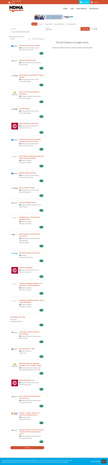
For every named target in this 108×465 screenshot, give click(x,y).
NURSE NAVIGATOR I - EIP (26, 380)
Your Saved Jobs (71, 24)
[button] (94, 29)
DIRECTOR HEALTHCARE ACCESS (29, 123)
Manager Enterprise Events (27, 60)
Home (65, 9)
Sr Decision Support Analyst (27, 202)
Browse (40, 24)
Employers (95, 2)
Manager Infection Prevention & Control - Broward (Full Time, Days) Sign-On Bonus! (31, 432)
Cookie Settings (95, 461)
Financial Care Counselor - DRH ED (29, 45)
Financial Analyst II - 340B (27, 348)
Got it (103, 461)
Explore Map (48, 24)
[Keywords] (27, 29)
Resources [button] (93, 9)
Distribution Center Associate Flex (29, 253)
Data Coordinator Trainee (27, 187)
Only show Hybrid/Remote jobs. (21, 32)
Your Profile (81, 9)
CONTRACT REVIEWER (25, 267)
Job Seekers (84, 2)
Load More (27, 448)
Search (34, 24)
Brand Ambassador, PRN (17, 317)
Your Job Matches (59, 24)
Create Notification (38, 39)
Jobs (72, 9)
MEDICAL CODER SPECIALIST (27, 173)
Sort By (12, 39)
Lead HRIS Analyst (24, 108)
